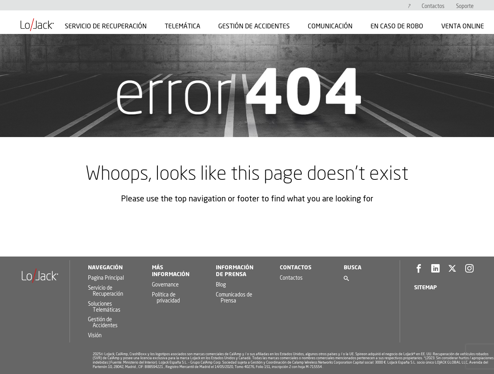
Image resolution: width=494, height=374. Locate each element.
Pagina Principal (106, 278)
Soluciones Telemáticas (104, 307)
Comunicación (330, 26)
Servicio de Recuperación (106, 26)
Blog (221, 285)
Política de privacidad (166, 298)
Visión (95, 335)
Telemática (182, 26)
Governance (165, 285)
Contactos (433, 6)
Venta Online (462, 26)
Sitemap (425, 287)
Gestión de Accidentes (254, 26)
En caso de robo (396, 26)
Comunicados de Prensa (234, 298)
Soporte (465, 6)
